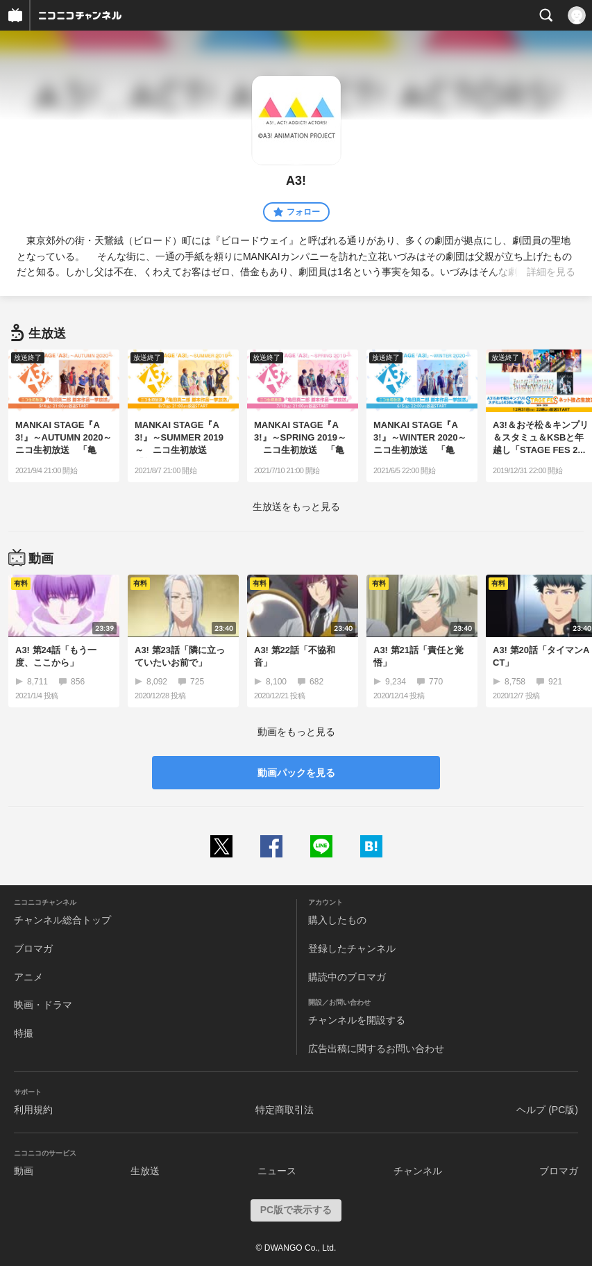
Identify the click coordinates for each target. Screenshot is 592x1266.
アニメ (28, 977)
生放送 (145, 1170)
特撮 (23, 1033)
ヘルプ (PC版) (547, 1109)
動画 (23, 1170)
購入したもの (337, 920)
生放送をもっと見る (296, 506)
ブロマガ (33, 948)
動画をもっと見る (296, 731)
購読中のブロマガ (347, 977)
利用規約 (33, 1109)
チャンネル (418, 1170)
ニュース (276, 1170)
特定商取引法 (284, 1109)
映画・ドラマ (43, 1004)
